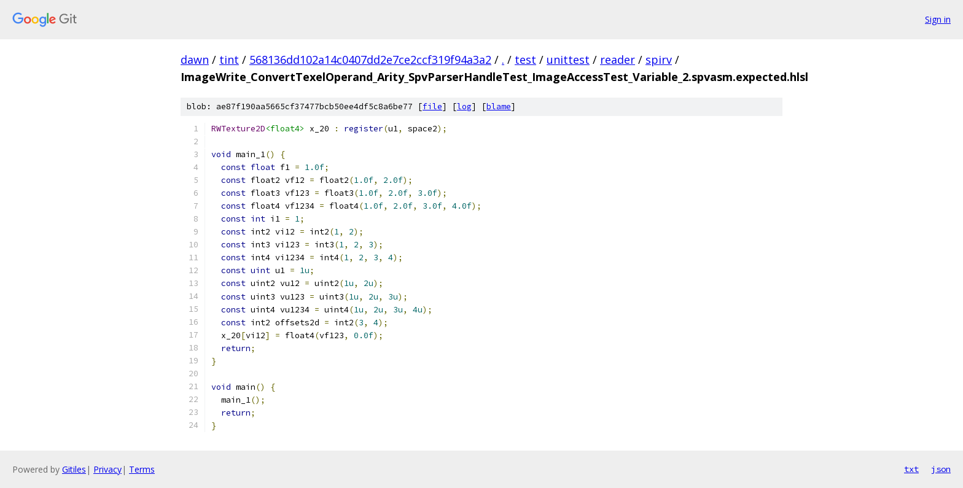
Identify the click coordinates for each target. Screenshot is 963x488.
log (464, 106)
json (941, 468)
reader (617, 59)
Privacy (107, 469)
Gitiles (74, 469)
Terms (142, 469)
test (525, 59)
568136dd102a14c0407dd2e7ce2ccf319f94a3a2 (370, 59)
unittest (568, 59)
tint (229, 59)
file (432, 106)
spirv (658, 59)
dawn (195, 59)
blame (498, 106)
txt (911, 468)
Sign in (938, 19)
